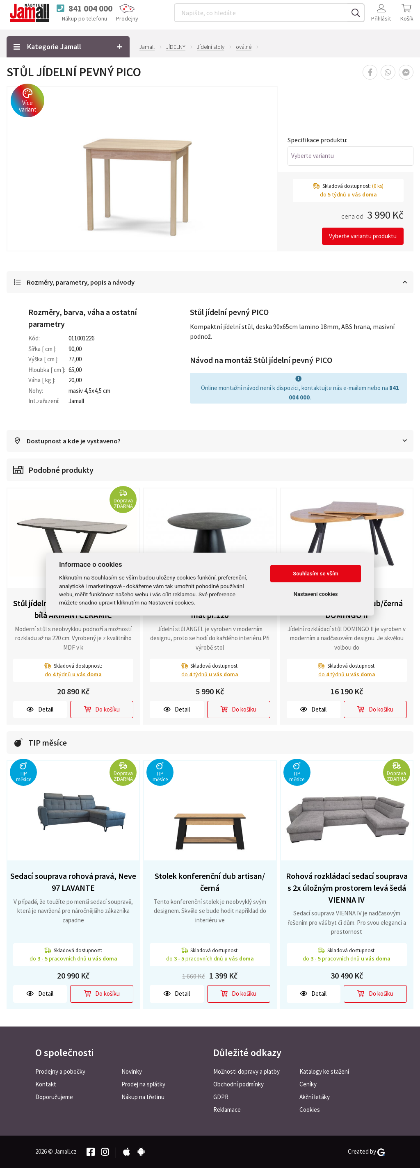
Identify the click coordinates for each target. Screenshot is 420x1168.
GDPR (220, 1097)
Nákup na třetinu (142, 1097)
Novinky (131, 1071)
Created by (366, 1151)
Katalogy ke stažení (324, 1071)
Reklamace (227, 1109)
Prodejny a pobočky (60, 1071)
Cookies (309, 1109)
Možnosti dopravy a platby (246, 1071)
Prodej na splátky (143, 1084)
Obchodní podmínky (238, 1084)
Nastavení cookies (316, 594)
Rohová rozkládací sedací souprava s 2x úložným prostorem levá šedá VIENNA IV (347, 888)
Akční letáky (314, 1097)
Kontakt (45, 1084)
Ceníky (308, 1084)
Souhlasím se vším (315, 573)
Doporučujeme (54, 1097)
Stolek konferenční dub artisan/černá (210, 882)
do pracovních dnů (73, 959)
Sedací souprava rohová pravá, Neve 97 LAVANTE (73, 882)
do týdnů (73, 674)
